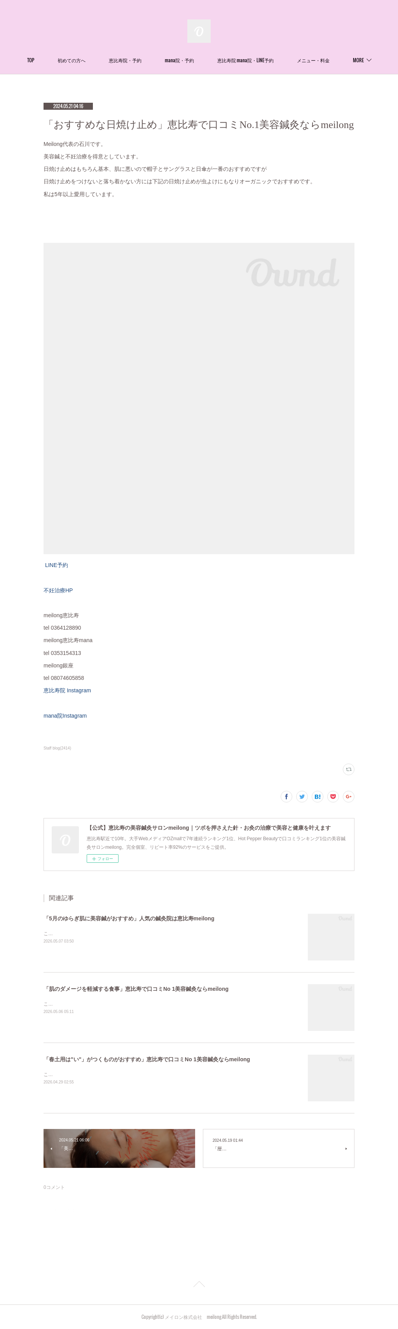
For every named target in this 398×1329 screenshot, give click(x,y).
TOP (58, 60)
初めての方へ (99, 60)
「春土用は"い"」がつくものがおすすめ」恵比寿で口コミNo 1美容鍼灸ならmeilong (147, 1059)
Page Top (199, 1285)
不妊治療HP (58, 590)
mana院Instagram (65, 716)
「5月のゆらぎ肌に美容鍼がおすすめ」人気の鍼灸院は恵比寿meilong (129, 918)
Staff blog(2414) (57, 748)
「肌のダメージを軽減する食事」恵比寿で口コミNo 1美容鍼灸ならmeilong (136, 989)
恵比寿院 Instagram (70, 690)
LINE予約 (56, 565)
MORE (330, 60)
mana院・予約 (207, 60)
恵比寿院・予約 (153, 60)
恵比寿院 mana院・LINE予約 (273, 60)
